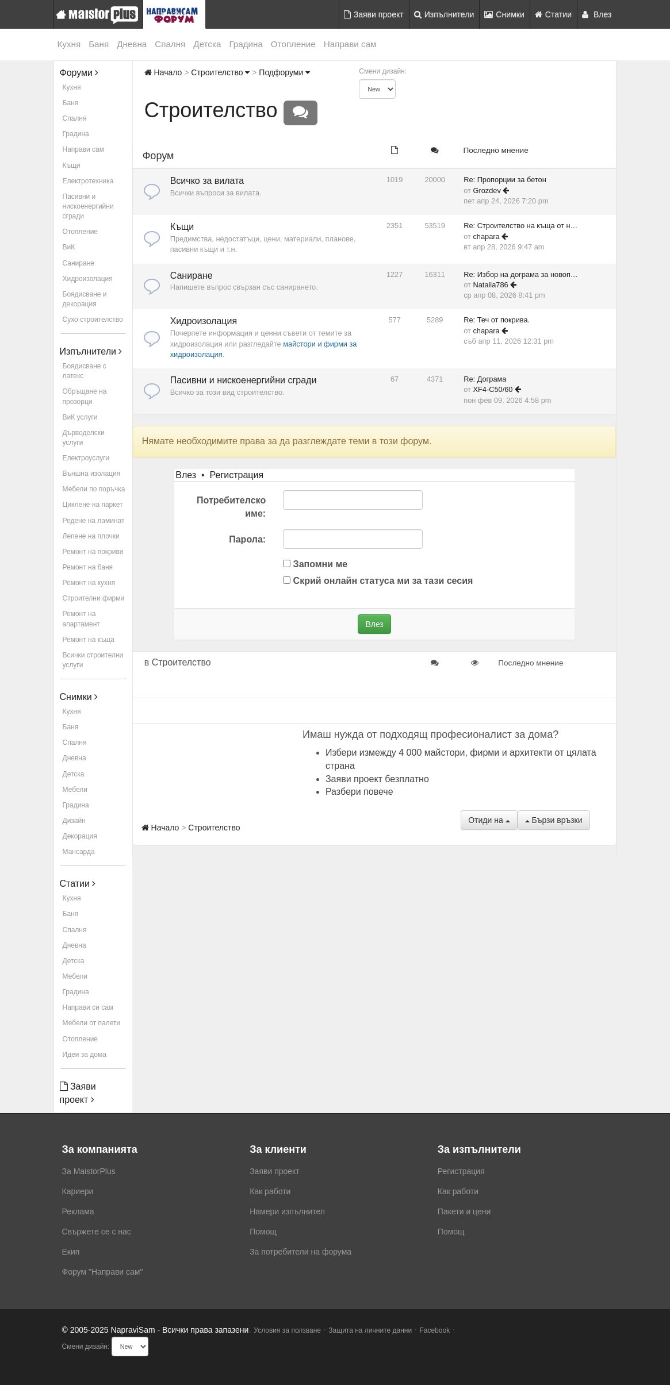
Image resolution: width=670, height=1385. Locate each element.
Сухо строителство (93, 320)
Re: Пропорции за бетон (505, 179)
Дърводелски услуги (84, 438)
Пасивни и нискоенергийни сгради (88, 206)
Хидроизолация (88, 279)
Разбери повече (359, 792)
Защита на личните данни (370, 1330)
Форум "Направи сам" (102, 1271)
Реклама (78, 1211)
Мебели (75, 790)
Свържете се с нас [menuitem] (96, 1231)
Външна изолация (92, 474)
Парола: (247, 539)
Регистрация (237, 475)
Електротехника (88, 181)
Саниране (78, 263)
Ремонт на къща (88, 640)
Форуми (79, 73)
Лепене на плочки (91, 536)
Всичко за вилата (207, 181)
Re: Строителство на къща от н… (520, 225)
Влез (597, 14)
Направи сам (350, 44)
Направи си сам (88, 1007)
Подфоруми (284, 72)
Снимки (504, 14)
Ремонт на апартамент (81, 619)
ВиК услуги (80, 417)
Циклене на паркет (93, 505)
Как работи (270, 1191)
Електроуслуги (86, 458)
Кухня (69, 44)
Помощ (263, 1231)
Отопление (293, 44)
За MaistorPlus (89, 1171)
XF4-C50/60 (492, 389)
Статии (553, 14)
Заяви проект (374, 14)
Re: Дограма (485, 379)
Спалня (170, 44)
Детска (207, 44)
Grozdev (486, 190)
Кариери (78, 1191)
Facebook (435, 1330)
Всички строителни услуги (93, 660)
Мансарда (79, 852)
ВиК (69, 247)
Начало (163, 72)
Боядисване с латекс (84, 371)
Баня (99, 44)
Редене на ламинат (94, 521)
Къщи (72, 165)
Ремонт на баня (88, 567)
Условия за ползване (287, 1330)
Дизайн (74, 821)
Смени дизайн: (383, 71)
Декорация (80, 836)
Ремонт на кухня (89, 583)
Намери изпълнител (287, 1211)
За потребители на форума (300, 1251)
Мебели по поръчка (94, 489)
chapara (486, 236)
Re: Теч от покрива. (497, 320)
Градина (245, 44)
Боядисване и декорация (85, 299)
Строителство (220, 72)
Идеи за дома (84, 1055)
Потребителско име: (231, 506)
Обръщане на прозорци (85, 396)
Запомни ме (315, 564)
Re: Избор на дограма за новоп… (520, 274)
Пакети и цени (464, 1211)
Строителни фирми (94, 598)
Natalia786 (490, 284)
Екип (71, 1251)
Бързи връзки (554, 820)
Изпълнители (444, 14)
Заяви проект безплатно (377, 779)
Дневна (132, 44)
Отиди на (489, 820)
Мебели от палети (92, 1023)
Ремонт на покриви (93, 552)
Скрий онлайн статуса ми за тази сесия (378, 581)
